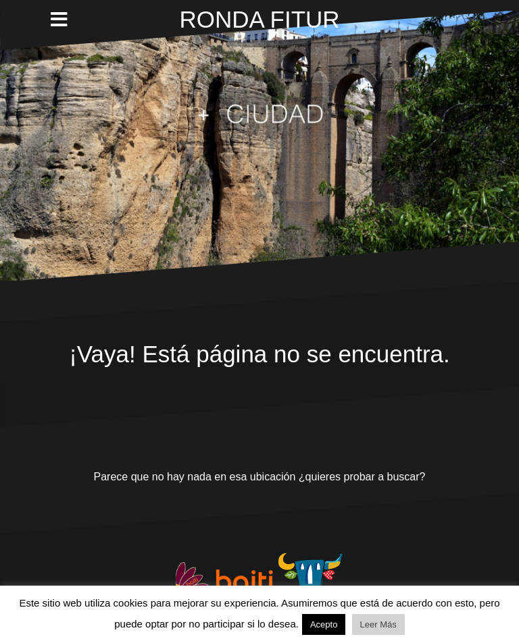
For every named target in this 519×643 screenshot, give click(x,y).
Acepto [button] (323, 624)
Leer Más (378, 624)
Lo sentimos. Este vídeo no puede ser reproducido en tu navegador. (259, 146)
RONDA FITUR (259, 19)
